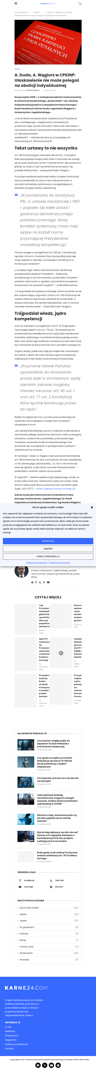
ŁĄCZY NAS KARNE (49, 907)
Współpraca (12, 1036)
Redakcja (10, 1031)
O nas (8, 1027)
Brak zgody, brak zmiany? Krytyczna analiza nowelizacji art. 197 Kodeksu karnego (57, 855)
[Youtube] (32, 886)
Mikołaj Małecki (33, 90)
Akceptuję (48, 541)
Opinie (49, 920)
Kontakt (9, 1049)
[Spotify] (64, 886)
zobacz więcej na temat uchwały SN (55, 488)
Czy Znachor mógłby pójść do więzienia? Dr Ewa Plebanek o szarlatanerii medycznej (53, 743)
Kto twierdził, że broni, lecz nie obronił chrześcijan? (57, 780)
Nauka (37, 12)
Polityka (49, 933)
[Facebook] (32, 880)
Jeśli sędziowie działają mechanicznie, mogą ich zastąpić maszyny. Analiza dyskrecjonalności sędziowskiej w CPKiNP (57, 799)
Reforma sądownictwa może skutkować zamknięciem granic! (81, 613)
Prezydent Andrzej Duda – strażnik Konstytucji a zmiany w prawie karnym (45, 686)
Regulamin (10, 1040)
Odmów (48, 548)
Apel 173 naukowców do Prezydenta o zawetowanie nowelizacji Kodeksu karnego (46, 649)
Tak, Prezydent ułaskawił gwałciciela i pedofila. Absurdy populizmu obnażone (45, 616)
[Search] (80, 3)
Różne (49, 940)
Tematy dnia (49, 946)
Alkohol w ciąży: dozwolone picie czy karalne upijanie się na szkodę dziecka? (57, 818)
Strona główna (21, 12)
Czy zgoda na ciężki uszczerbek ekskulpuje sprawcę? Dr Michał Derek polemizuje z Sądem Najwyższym (54, 762)
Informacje (12, 1022)
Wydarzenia (49, 953)
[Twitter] (64, 880)
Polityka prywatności (36, 562)
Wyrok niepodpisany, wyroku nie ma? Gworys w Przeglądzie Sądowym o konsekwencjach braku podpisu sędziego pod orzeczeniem (57, 837)
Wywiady (49, 959)
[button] (91, 507)
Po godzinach (49, 927)
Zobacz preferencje (48, 556)
